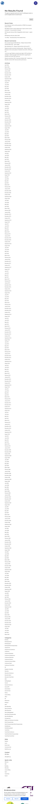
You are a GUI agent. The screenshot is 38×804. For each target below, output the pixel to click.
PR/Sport (6, 702)
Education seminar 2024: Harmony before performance (15, 59)
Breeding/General (8, 641)
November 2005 (8, 544)
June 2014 (7, 343)
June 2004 (7, 575)
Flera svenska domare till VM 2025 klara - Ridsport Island (16, 42)
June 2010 (7, 438)
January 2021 (7, 188)
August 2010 (7, 434)
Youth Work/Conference (9, 732)
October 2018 (7, 241)
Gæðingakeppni (8, 680)
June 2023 (7, 131)
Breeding (6, 639)
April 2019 (7, 230)
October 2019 (7, 218)
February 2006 (7, 538)
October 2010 (7, 430)
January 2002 (7, 618)
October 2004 (7, 567)
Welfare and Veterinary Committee (11, 720)
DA (5, 667)
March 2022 (7, 161)
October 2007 (7, 500)
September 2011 (8, 408)
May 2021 (7, 180)
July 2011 (7, 412)
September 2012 (8, 385)
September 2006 (8, 524)
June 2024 (7, 108)
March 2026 (7, 67)
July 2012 (7, 389)
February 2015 (7, 328)
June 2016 (7, 296)
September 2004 (8, 569)
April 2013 (7, 371)
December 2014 (8, 332)
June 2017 (7, 273)
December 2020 (8, 190)
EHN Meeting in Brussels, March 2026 (12, 35)
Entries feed (7, 745)
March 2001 (7, 634)
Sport (6, 704)
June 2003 (7, 595)
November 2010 (8, 428)
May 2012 (7, 392)
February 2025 (7, 92)
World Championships (9, 722)
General (6, 682)
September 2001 (8, 624)
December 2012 (8, 379)
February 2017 (7, 281)
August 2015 (7, 316)
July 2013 (7, 365)
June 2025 (7, 84)
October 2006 (7, 522)
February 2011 (7, 422)
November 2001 (8, 622)
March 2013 (7, 373)
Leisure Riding (7, 694)
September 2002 (8, 607)
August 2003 (7, 591)
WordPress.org (8, 749)
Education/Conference (9, 673)
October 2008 (7, 477)
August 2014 (7, 339)
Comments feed (8, 747)
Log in (6, 743)
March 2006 (7, 536)
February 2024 (7, 116)
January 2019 (7, 235)
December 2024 (8, 96)
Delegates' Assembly (9, 669)
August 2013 (7, 363)
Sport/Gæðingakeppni (9, 712)
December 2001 (8, 620)
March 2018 (7, 255)
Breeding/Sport (8, 643)
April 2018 (7, 253)
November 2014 (8, 334)
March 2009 (7, 467)
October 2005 (7, 546)
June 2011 (7, 414)
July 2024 (7, 106)
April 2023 (7, 135)
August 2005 (7, 550)
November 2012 (8, 381)
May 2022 (7, 157)
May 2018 (7, 251)
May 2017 (7, 275)
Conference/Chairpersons (10, 655)
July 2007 (7, 506)
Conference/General (9, 659)
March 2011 (7, 420)
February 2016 (7, 304)
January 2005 (7, 563)
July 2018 (7, 247)
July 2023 (7, 129)
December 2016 (8, 284)
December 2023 (8, 120)
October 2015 (7, 312)
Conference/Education (9, 657)
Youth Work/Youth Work (9, 735)
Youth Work (7, 730)
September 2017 (8, 267)
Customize (8, 798)
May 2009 (7, 463)
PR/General (7, 700)
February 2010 (7, 445)
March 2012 (7, 396)
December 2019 (8, 214)
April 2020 (7, 206)
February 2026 (7, 68)
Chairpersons (7, 647)
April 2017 (7, 277)
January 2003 (7, 601)
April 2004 (7, 579)
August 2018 (7, 245)
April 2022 (7, 159)
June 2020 (7, 202)
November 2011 (8, 404)
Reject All (16, 798)
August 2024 (7, 104)
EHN (5, 679)
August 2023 (7, 127)
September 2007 (8, 502)
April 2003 (7, 597)
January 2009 (7, 471)
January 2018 (7, 259)
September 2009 (8, 455)
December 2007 (8, 497)
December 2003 (8, 583)
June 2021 (7, 178)
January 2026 (7, 70)
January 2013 (7, 377)
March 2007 (7, 514)
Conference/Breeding (9, 653)
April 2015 (7, 324)
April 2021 (7, 182)
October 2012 (7, 383)
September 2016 (8, 290)
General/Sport (7, 688)
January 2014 (7, 353)
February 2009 (7, 469)
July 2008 (7, 483)
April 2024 (7, 112)
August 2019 (7, 222)
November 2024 (8, 98)
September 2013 (8, 361)
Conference (7, 651)
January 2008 (7, 495)
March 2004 (7, 581)
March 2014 (7, 349)
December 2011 (8, 402)
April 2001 (7, 632)
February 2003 (7, 599)
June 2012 (7, 391)
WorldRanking (7, 726)
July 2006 (7, 528)
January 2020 (7, 212)
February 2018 (7, 257)
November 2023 (8, 122)
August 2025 (7, 80)
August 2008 (7, 481)
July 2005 (7, 551)
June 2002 (7, 610)
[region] (16, 794)
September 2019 (8, 220)
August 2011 (7, 410)
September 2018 (8, 243)
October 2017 (7, 265)
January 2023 (7, 141)
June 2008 (7, 485)
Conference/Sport (8, 663)
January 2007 (7, 518)
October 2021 (7, 171)
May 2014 (7, 345)
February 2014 (7, 351)
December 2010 (8, 426)
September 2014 (8, 338)
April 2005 (7, 557)
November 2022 (8, 145)
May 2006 (7, 532)
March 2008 (7, 491)
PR (5, 698)
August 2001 (7, 626)
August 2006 (7, 526)
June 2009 (7, 461)
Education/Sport (8, 675)
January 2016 (7, 306)
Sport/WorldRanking (9, 716)
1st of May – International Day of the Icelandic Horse (15, 37)
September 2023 (8, 125)
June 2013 (7, 367)
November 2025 (8, 74)
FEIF (5, 764)
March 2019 (7, 231)
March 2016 (7, 302)
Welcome (6, 762)
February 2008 (7, 493)
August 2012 (7, 387)
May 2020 (7, 204)
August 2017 (7, 269)
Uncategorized (7, 718)
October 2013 (7, 359)
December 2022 (8, 143)
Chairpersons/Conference (10, 649)
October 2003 (7, 587)
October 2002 (7, 605)
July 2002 (7, 608)
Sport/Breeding (8, 706)
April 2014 (7, 347)
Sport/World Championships (10, 714)
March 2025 (7, 90)
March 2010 (7, 444)
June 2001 (7, 630)
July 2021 (7, 176)
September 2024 (8, 102)
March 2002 (7, 614)
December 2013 (8, 355)
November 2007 (8, 499)
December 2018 (8, 237)
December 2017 (8, 261)
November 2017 (8, 263)
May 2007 (7, 510)
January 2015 (7, 330)
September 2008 (8, 479)
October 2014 (7, 336)
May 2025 (7, 86)
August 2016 (7, 292)
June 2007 (7, 508)
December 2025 (8, 72)
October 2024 (7, 100)
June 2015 (7, 320)
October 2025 (7, 76)
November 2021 (8, 169)
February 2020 (7, 210)
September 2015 (8, 314)
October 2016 (7, 288)
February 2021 (7, 186)
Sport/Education (8, 710)
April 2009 (7, 465)
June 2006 (7, 530)
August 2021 (7, 175)
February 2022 (7, 163)
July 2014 (7, 341)
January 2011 (7, 424)
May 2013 (7, 369)
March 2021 (7, 184)
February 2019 (7, 233)
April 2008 (7, 489)
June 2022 (7, 155)
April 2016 (7, 300)
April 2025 (7, 88)
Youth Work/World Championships (11, 734)
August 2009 (7, 457)
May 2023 (7, 133)
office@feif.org (8, 756)
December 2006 (8, 520)
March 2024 (7, 114)
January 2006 (7, 540)
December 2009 (8, 449)
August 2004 (7, 571)
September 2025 (8, 78)
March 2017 (7, 279)
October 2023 (7, 124)
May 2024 (7, 110)
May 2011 (7, 416)
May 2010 (7, 440)
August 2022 (7, 151)
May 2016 (7, 298)
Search (6, 775)
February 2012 (7, 398)
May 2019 (7, 228)
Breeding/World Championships (11, 645)
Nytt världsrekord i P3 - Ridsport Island (12, 46)
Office (6, 696)
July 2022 (7, 153)
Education (7, 671)
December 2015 (8, 308)
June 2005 (7, 553)
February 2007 (7, 516)
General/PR (7, 686)
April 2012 (7, 394)
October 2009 (7, 453)
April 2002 (7, 612)
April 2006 (7, 534)
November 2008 (8, 475)
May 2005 (7, 555)
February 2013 (7, 375)
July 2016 (7, 294)
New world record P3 (25, 46)
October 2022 (7, 147)
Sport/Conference (8, 708)
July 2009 (7, 459)
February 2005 (7, 561)
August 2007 (7, 504)
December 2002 (8, 603)
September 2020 (8, 196)
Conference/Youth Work (9, 665)
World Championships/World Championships (13, 724)
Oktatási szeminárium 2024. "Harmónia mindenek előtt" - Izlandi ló (18, 58)
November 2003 (8, 585)
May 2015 (7, 322)
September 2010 (8, 432)
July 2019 (7, 224)
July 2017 (7, 271)
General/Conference (9, 684)
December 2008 (8, 473)
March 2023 (7, 137)
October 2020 (7, 194)
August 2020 (7, 198)
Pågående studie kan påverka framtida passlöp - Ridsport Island (17, 48)
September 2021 (8, 173)
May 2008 (7, 487)
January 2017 (7, 283)
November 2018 (8, 239)
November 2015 (8, 310)
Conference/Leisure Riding (10, 661)
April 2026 (7, 65)
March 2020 (7, 208)
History (6, 692)
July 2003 (7, 593)
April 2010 (7, 442)
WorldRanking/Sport (9, 728)
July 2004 (7, 573)
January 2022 (7, 165)
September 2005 (8, 548)
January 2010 (7, 447)
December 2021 (8, 167)
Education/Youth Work (9, 677)
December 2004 (8, 565)
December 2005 (8, 542)
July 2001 (7, 628)
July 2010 (7, 436)
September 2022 (8, 149)
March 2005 (7, 559)
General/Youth (7, 690)
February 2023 (7, 139)
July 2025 (7, 82)
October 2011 (7, 406)
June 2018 (7, 249)
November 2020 (8, 192)
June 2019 (7, 226)
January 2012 (7, 400)
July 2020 (7, 200)
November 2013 (8, 357)
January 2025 (7, 94)
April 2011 (7, 418)
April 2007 (7, 512)
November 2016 (8, 286)
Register (6, 741)
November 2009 (8, 451)
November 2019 (8, 216)
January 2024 (7, 118)
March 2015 (7, 326)
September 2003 (8, 589)
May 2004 (7, 577)
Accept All (25, 798)
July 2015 (7, 318)
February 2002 (7, 616)
